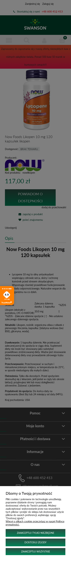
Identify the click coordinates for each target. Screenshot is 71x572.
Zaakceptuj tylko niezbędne (35, 532)
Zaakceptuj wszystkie (35, 551)
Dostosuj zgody (35, 542)
